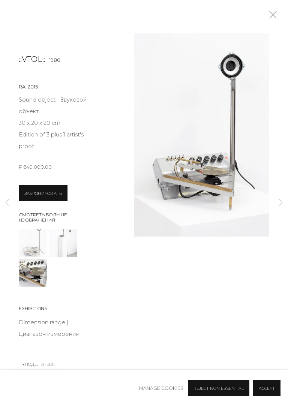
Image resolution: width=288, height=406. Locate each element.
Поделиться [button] (40, 364)
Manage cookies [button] (161, 388)
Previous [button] (7, 203)
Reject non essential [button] (219, 388)
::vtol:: (32, 59)
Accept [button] (267, 388)
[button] (33, 243)
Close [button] (271, 16)
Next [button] (280, 203)
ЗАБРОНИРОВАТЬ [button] (43, 193)
